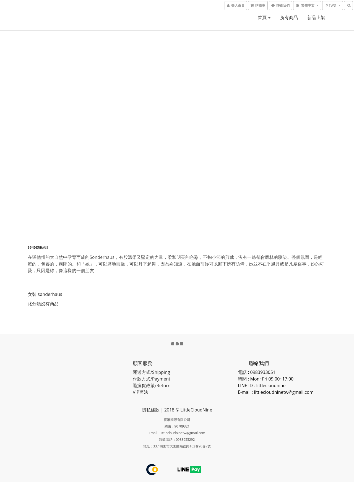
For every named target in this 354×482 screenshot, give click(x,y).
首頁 (264, 17)
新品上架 (316, 17)
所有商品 (289, 17)
